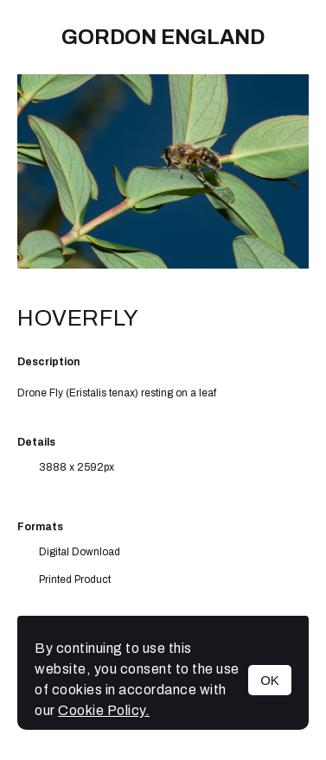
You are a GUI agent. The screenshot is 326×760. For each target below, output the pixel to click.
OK (269, 680)
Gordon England (163, 37)
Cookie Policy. (104, 710)
